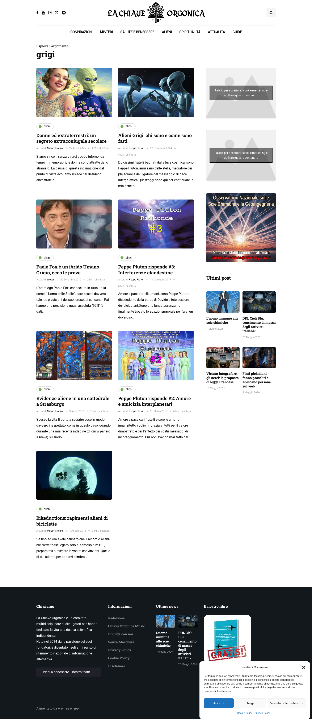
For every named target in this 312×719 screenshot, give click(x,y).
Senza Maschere (121, 642)
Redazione (116, 618)
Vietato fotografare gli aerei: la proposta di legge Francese (222, 377)
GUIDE (237, 32)
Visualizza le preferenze (286, 706)
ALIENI (167, 32)
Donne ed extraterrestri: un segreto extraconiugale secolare (71, 138)
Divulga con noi (120, 634)
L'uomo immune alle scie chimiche (222, 320)
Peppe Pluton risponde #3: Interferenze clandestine (146, 270)
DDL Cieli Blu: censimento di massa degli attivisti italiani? (259, 324)
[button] (304, 670)
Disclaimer (116, 666)
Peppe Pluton (136, 148)
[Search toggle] (271, 12)
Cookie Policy (244, 715)
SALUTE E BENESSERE (137, 32)
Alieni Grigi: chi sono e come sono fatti (155, 138)
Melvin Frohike (55, 148)
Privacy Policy (262, 715)
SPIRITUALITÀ (189, 32)
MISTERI (106, 32)
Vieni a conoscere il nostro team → (68, 672)
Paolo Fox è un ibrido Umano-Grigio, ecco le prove (68, 270)
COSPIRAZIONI (81, 32)
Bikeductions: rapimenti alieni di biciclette (72, 521)
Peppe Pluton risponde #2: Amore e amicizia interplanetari (154, 401)
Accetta (218, 706)
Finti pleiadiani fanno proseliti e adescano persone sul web (257, 379)
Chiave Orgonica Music (126, 626)
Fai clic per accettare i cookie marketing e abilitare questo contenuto (241, 93)
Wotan (51, 279)
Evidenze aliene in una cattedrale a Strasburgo (72, 401)
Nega (250, 706)
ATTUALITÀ (216, 32)
